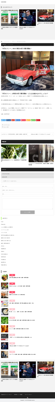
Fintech (2, 224)
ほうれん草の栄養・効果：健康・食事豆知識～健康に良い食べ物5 (22, 320)
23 (7, 127)
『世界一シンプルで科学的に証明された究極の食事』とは (20, 337)
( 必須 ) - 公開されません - (8, 190)
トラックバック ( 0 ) (5, 173)
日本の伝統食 (3, 254)
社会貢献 (3, 259)
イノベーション (46, 20)
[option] (9, 19)
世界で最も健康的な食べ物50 (6, 235)
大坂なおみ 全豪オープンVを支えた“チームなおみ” (27, 28)
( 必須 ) (4, 186)
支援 (2, 251)
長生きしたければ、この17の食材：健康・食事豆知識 (19, 286)
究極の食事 (3, 264)
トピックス (9, 24)
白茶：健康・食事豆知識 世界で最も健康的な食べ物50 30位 (21, 303)
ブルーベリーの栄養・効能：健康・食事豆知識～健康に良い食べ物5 (22, 354)
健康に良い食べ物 (4, 237)
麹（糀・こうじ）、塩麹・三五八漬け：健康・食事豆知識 (20, 311)
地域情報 (3, 248)
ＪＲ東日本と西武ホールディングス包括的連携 (9, 28)
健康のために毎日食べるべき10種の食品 (17, 294)
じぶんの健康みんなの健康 (6, 227)
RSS (27, 397)
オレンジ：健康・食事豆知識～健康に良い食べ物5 (19, 328)
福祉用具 (3, 262)
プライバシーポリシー (28, 394)
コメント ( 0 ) (4, 176)
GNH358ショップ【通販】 (18, 394)
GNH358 (3, 2)
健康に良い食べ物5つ (5, 240)
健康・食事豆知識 (4, 243)
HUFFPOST (6, 114)
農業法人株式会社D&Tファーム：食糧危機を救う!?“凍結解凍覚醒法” (13, 161)
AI (1, 221)
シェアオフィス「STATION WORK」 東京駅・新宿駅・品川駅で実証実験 (14, 135)
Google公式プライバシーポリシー (6, 394)
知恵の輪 (3, 256)
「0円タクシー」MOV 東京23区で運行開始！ (45, 24)
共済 (2, 246)
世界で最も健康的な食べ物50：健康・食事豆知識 (18, 277)
